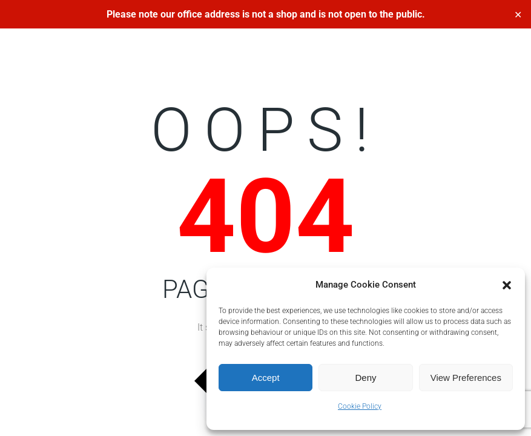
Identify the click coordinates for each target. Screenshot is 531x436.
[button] (507, 285)
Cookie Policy (359, 406)
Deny (365, 377)
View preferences (465, 377)
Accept (266, 377)
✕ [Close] (518, 14)
